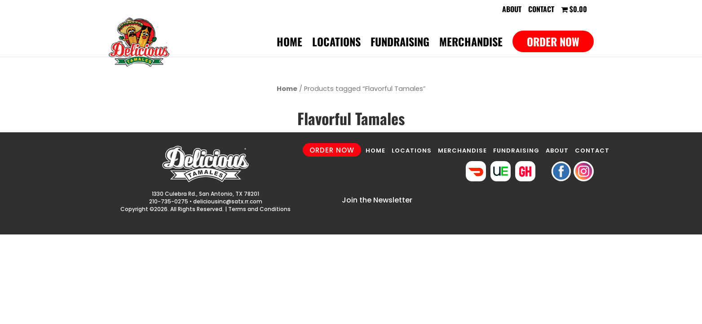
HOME (375, 150)
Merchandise (471, 44)
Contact (541, 9)
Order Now (553, 41)
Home (289, 44)
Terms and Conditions (259, 209)
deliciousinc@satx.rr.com (227, 201)
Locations (336, 44)
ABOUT (557, 150)
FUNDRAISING (516, 150)
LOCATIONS (412, 150)
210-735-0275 (168, 201)
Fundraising (400, 44)
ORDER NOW (331, 150)
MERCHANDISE (462, 150)
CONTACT (592, 150)
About (511, 9)
